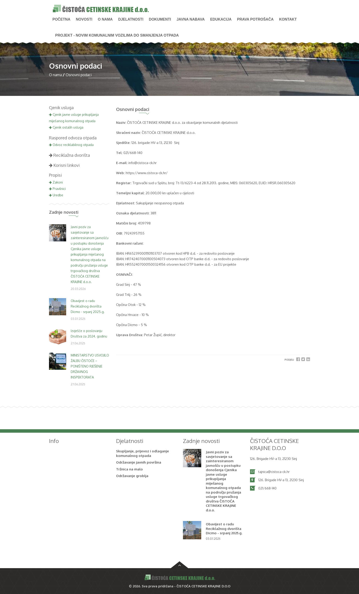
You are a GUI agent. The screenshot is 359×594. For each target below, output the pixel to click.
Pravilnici (57, 189)
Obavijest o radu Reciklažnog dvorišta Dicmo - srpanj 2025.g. (88, 306)
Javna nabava (191, 19)
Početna (61, 19)
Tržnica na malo (129, 469)
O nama (105, 19)
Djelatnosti (130, 19)
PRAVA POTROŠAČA (255, 19)
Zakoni (56, 182)
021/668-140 (267, 488)
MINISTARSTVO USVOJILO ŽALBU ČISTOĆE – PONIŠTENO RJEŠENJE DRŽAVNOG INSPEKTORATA (90, 366)
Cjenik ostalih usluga (66, 127)
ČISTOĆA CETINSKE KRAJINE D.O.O (203, 586)
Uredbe (56, 195)
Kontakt (288, 19)
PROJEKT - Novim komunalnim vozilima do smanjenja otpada (117, 35)
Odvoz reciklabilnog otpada (71, 145)
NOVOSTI (84, 19)
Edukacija (220, 19)
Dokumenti (160, 19)
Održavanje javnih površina (138, 462)
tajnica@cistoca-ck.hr (274, 472)
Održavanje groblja (132, 476)
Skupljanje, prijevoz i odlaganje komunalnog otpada (142, 453)
